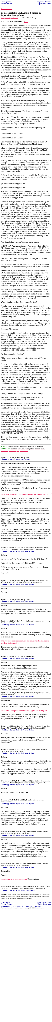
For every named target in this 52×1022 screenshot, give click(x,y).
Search (9, 4)
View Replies (25, 459)
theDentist (29, 621)
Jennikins (29, 832)
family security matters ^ (9, 18)
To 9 (22, 785)
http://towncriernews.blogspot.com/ (14, 879)
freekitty (29, 800)
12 (2, 832)
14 (2, 886)
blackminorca (30, 656)
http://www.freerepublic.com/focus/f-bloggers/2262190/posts (24, 710)
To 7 (22, 730)
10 (2, 781)
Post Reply (5, 459)
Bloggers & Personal (44, 2)
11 (1, 800)
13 (2, 863)
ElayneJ (28, 600)
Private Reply (15, 459)
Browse (3, 4)
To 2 (22, 753)
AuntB (28, 547)
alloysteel (29, 581)
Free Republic (6, 2)
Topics (40, 4)
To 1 (22, 551)
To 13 (23, 890)
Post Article (47, 4)
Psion (27, 458)
